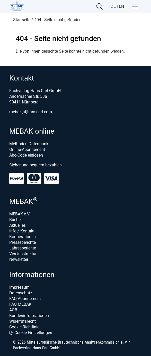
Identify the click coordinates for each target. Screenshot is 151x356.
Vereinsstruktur (23, 253)
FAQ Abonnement (25, 298)
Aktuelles (17, 225)
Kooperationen (22, 236)
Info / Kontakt (21, 231)
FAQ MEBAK (20, 304)
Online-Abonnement (27, 149)
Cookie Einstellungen (30, 332)
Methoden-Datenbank (28, 143)
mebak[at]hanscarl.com (30, 111)
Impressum (19, 287)
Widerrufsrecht (22, 321)
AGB (13, 310)
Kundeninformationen (29, 315)
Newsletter (18, 259)
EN (121, 6)
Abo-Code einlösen (26, 155)
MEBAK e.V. (19, 214)
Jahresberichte (22, 248)
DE (113, 6)
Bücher (15, 219)
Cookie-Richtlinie (24, 327)
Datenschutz (20, 292)
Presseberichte (22, 242)
